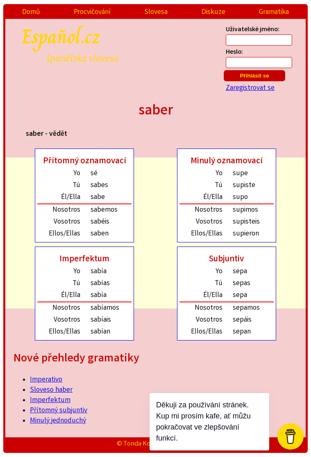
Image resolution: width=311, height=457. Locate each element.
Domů (31, 12)
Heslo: (234, 52)
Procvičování (92, 12)
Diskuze (213, 12)
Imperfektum (50, 400)
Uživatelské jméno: (252, 29)
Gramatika (274, 12)
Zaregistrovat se (250, 88)
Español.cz (90, 42)
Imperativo (46, 380)
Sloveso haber (51, 390)
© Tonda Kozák (138, 444)
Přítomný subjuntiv (58, 411)
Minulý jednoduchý (58, 421)
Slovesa (156, 12)
